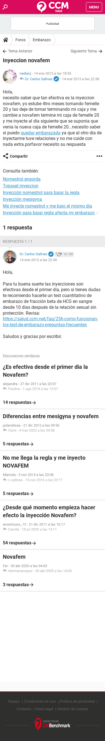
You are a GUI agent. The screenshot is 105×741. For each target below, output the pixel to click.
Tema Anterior (20, 51)
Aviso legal (44, 709)
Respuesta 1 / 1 (17, 241)
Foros (20, 40)
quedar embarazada (40, 132)
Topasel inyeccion (20, 185)
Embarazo (42, 40)
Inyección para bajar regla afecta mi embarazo (49, 212)
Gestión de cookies (72, 709)
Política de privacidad (77, 701)
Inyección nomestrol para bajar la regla (41, 192)
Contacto (24, 709)
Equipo (14, 701)
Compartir (19, 156)
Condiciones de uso (40, 701)
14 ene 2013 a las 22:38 (80, 79)
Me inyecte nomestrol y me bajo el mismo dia (47, 206)
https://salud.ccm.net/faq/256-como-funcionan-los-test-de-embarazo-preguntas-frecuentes (50, 321)
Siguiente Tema (84, 51)
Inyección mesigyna (22, 199)
